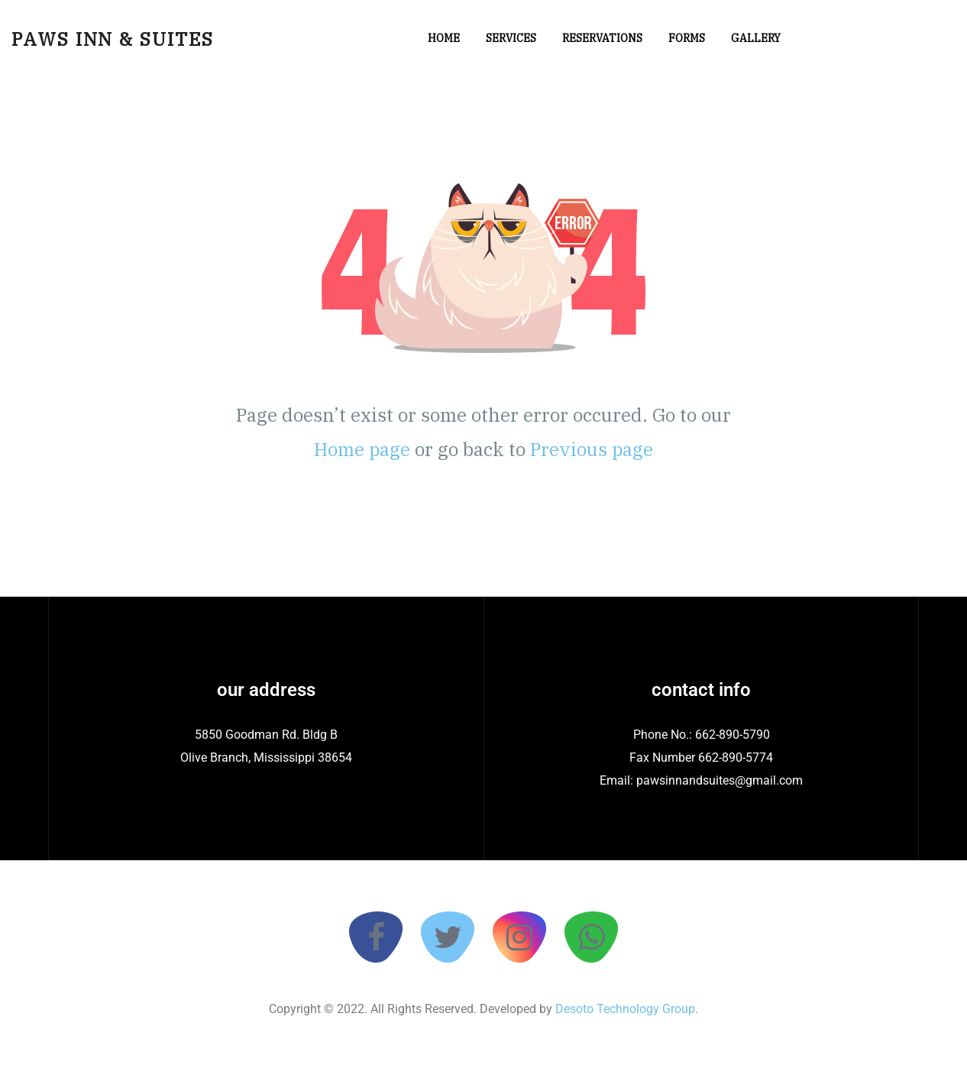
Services (511, 38)
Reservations (602, 38)
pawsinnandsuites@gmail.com (719, 780)
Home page (362, 449)
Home (444, 38)
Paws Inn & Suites (112, 39)
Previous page (591, 449)
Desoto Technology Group (623, 1009)
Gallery (756, 38)
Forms (686, 38)
